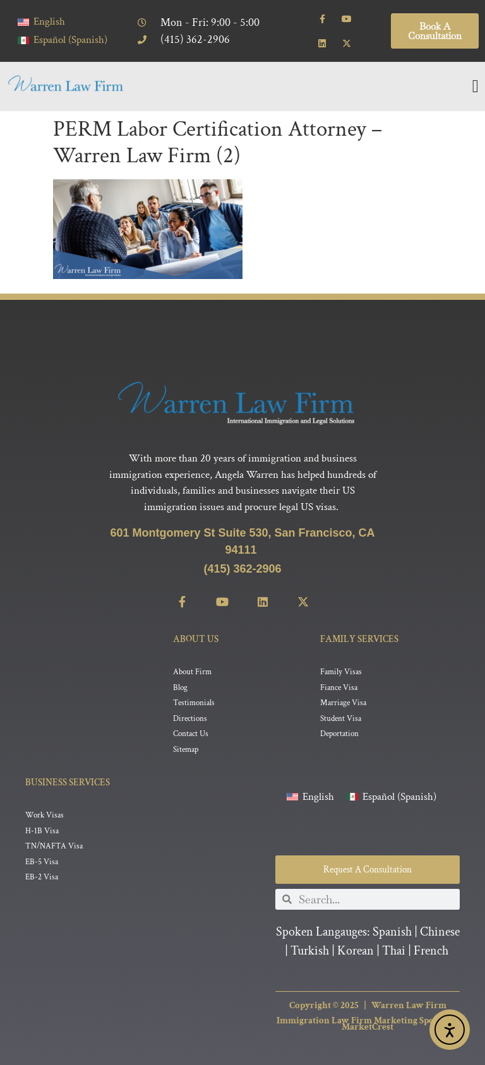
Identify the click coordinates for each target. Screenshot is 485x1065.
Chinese (440, 932)
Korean (355, 951)
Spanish (392, 932)
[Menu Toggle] (475, 86)
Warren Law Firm (408, 1005)
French (431, 951)
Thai (393, 951)
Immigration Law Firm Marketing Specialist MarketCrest (367, 1024)
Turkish (309, 951)
